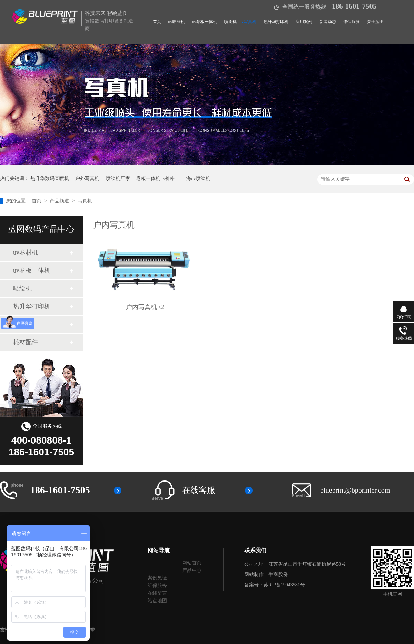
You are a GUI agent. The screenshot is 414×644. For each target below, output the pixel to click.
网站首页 (191, 562)
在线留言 (157, 593)
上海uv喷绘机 (195, 178)
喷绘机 (230, 21)
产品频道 (60, 201)
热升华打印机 (276, 21)
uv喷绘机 (176, 21)
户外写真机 (87, 178)
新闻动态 (327, 21)
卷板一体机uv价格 (155, 178)
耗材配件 (25, 342)
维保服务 (351, 21)
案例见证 (157, 578)
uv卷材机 (25, 252)
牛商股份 (278, 574)
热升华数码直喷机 (49, 178)
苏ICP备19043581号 (284, 584)
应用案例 (304, 21)
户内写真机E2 (145, 307)
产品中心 (191, 570)
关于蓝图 (375, 21)
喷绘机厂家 (118, 178)
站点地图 (157, 600)
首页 (157, 21)
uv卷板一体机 (204, 21)
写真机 (250, 21)
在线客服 (198, 490)
